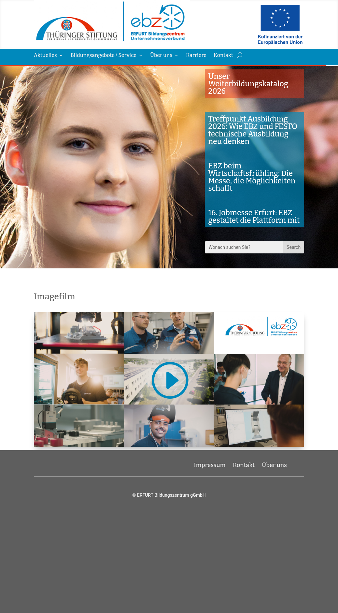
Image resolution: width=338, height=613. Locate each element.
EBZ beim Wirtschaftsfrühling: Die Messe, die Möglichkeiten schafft (251, 177)
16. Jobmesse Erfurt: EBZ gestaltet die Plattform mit (254, 216)
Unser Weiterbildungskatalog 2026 (248, 84)
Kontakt (223, 55)
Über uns (161, 55)
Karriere (196, 55)
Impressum (210, 464)
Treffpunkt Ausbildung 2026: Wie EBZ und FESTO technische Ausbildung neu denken (252, 130)
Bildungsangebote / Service (103, 55)
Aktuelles (45, 55)
